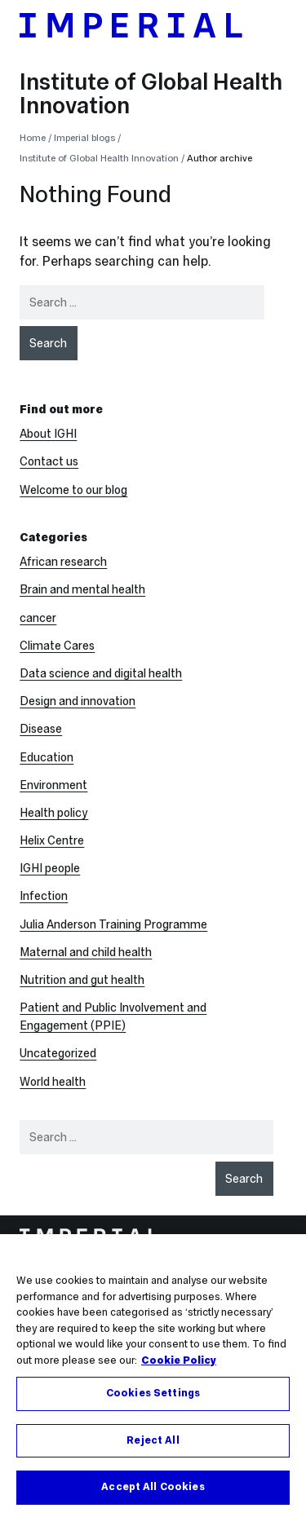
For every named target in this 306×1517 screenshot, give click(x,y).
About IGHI (48, 433)
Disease (41, 728)
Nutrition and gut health (82, 979)
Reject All (152, 1451)
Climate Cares (57, 645)
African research (63, 561)
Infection (44, 896)
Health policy (54, 812)
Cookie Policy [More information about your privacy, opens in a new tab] (178, 1371)
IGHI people (50, 868)
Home (33, 137)
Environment (53, 785)
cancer (38, 618)
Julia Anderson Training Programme (113, 924)
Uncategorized (58, 1053)
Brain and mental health (82, 589)
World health (53, 1081)
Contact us (49, 461)
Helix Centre (52, 840)
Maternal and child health (86, 952)
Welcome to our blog (73, 490)
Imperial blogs (84, 137)
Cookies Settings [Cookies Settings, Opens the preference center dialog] (153, 1405)
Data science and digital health (101, 673)
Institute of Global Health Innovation (151, 93)
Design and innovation (77, 701)
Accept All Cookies (152, 1499)
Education (46, 757)
